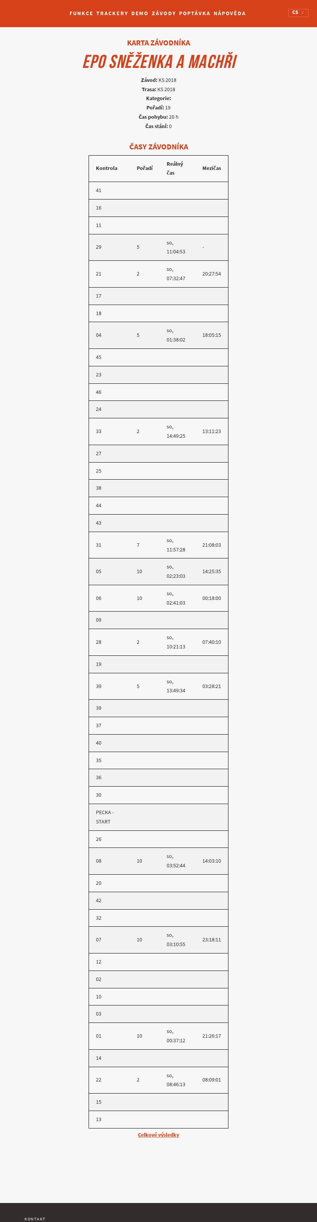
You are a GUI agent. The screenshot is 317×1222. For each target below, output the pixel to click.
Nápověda (230, 13)
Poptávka (195, 13)
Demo (140, 13)
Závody (164, 13)
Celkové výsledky (158, 1135)
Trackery (112, 13)
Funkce (81, 13)
